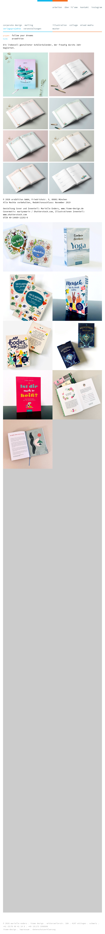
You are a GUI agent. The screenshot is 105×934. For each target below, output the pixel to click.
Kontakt (84, 7)
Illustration (59, 25)
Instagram (96, 7)
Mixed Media (86, 25)
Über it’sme (71, 7)
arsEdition (18, 38)
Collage (73, 25)
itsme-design (9, 929)
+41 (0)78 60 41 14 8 (14, 926)
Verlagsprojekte (12, 28)
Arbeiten (57, 7)
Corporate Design (12, 25)
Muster (56, 28)
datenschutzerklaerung (43, 929)
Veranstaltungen (32, 28)
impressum (24, 929)
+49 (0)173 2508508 (38, 926)
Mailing (29, 25)
